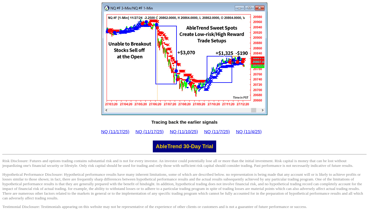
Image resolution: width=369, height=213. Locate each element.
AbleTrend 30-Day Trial (184, 146)
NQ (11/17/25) (115, 131)
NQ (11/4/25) (249, 131)
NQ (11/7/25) (217, 131)
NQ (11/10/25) (184, 131)
